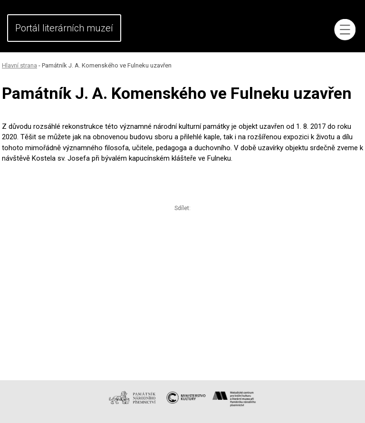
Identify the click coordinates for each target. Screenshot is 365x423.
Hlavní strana (19, 65)
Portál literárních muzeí (64, 28)
